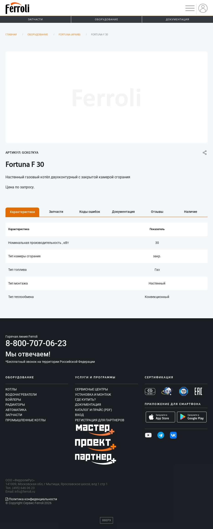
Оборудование (106, 19)
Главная (11, 34)
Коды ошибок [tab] (89, 211)
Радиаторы (15, 404)
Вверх (106, 520)
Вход (79, 415)
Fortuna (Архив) (69, 34)
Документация (88, 404)
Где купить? (85, 399)
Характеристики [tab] (22, 212)
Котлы (11, 389)
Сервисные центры (91, 389)
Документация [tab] (123, 211)
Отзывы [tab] (157, 211)
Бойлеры (13, 399)
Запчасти (35, 19)
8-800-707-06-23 (36, 343)
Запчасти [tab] (56, 211)
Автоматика (15, 410)
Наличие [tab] (190, 211)
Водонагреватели (21, 394)
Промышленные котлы (25, 420)
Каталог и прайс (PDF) (93, 410)
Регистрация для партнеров (99, 420)
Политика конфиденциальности (31, 499)
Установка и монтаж (93, 394)
